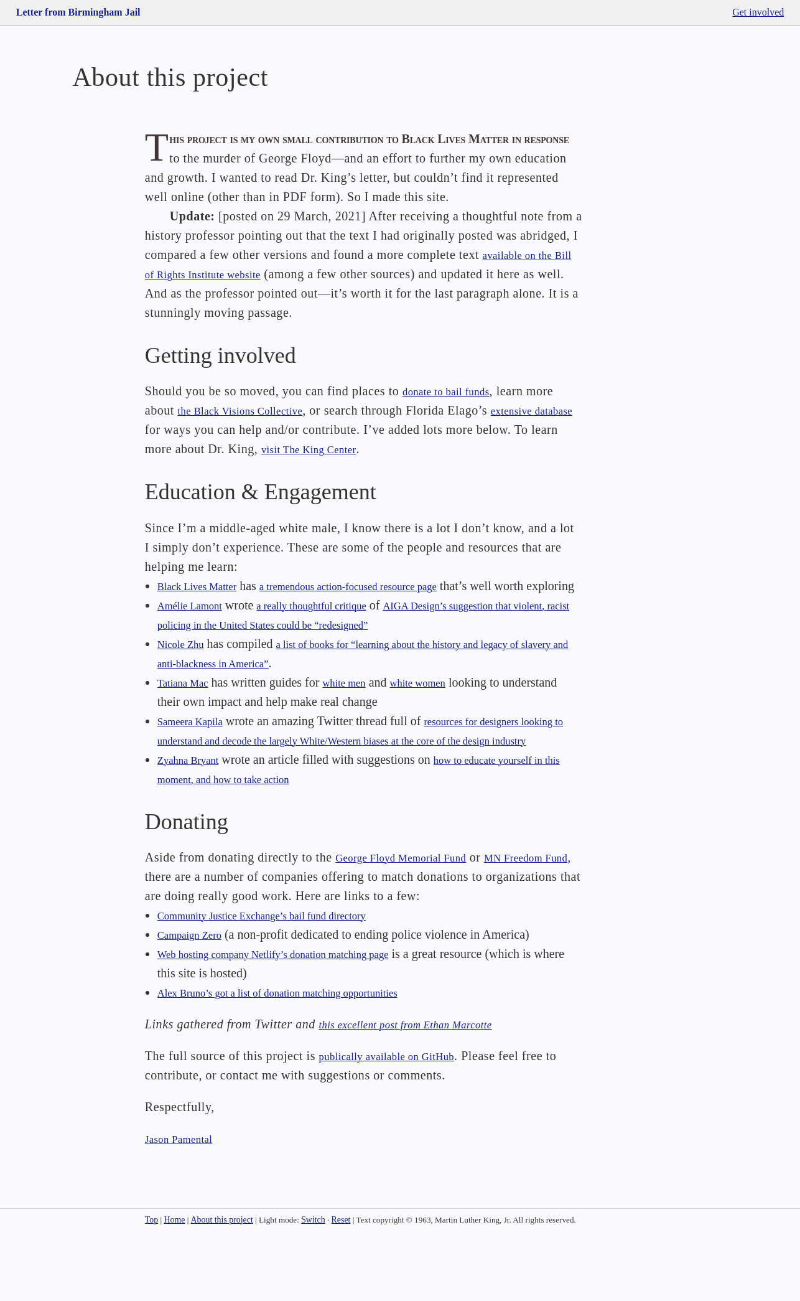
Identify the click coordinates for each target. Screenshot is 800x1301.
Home (174, 1284)
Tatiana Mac (188, 727)
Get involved (758, 12)
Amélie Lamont (196, 650)
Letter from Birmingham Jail (78, 12)
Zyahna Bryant (194, 823)
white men (359, 727)
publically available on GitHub (401, 1120)
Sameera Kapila (196, 766)
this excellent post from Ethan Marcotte (423, 1088)
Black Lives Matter (205, 611)
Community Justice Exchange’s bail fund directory (283, 979)
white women (443, 727)
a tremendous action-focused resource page (383, 611)
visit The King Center (348, 475)
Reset (341, 1284)
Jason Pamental (186, 1202)
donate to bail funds (455, 417)
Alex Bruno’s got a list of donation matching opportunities (303, 1056)
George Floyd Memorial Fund (414, 921)
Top (151, 1284)
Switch (313, 1284)
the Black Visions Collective (253, 436)
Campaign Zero (196, 998)
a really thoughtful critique (336, 650)
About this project (222, 1284)
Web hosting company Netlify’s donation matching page (297, 1018)
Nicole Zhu (185, 688)
